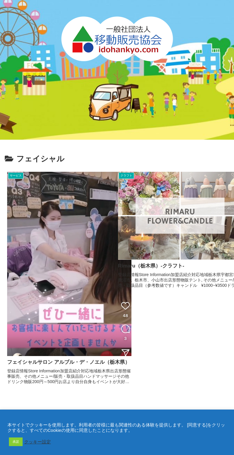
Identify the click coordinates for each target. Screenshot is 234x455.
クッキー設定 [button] (37, 442)
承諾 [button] (15, 441)
